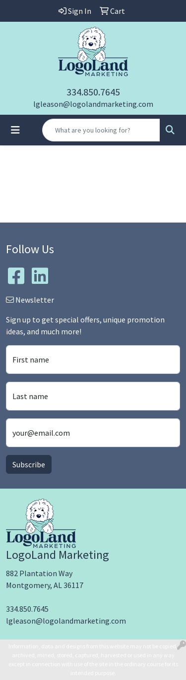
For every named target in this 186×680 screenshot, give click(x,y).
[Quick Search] (101, 130)
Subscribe (28, 464)
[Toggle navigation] (15, 130)
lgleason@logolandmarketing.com (93, 104)
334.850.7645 (93, 92)
